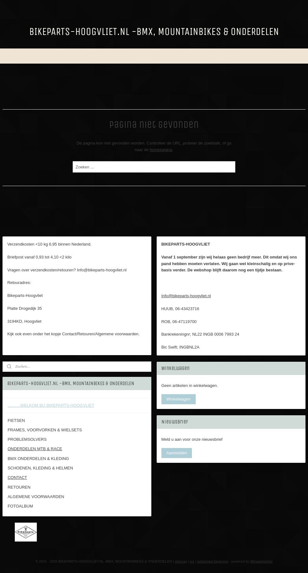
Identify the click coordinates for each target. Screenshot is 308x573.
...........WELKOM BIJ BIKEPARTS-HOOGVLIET (51, 405)
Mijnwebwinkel (261, 561)
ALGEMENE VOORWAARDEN (36, 496)
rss (192, 561)
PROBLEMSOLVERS (27, 439)
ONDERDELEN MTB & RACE (35, 448)
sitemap (181, 561)
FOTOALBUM (20, 506)
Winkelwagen (178, 399)
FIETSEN (16, 420)
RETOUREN (19, 487)
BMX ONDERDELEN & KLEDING (38, 458)
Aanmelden (176, 453)
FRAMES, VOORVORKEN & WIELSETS (45, 430)
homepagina (161, 149)
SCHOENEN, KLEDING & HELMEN (40, 468)
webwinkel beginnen (212, 561)
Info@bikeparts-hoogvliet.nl (186, 295)
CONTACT (17, 477)
